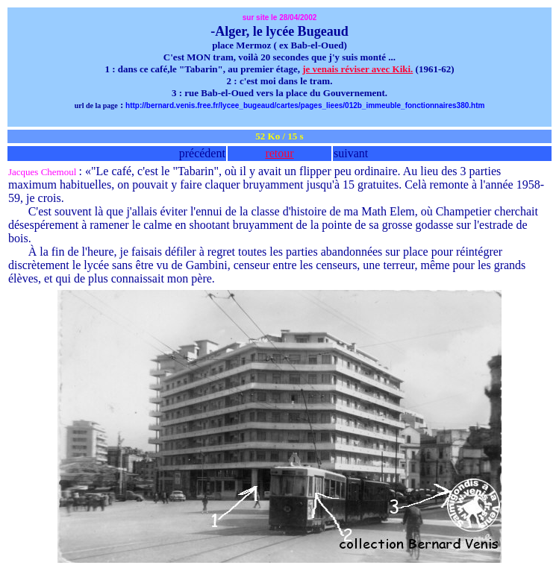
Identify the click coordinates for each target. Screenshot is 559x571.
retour (279, 153)
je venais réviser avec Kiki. (357, 69)
